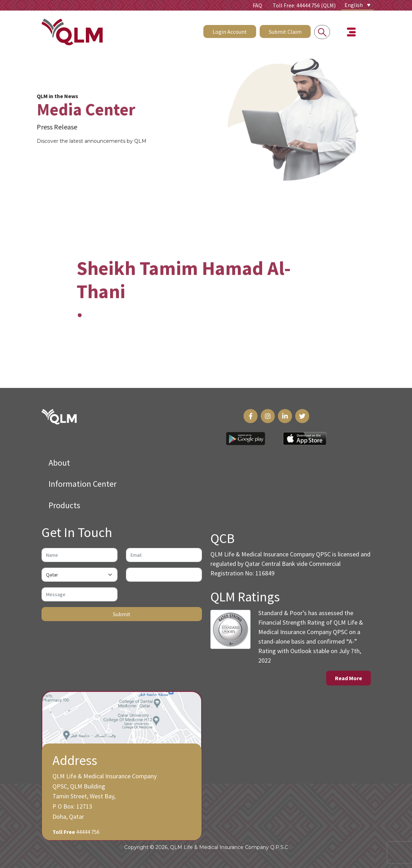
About (59, 462)
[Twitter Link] (302, 416)
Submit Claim (285, 30)
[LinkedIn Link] (285, 416)
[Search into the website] (322, 31)
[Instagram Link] (268, 416)
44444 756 (88, 831)
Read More (348, 678)
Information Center (82, 483)
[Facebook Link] (250, 416)
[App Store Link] (304, 438)
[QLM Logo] (59, 416)
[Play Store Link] (245, 438)
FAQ (257, 5)
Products (64, 505)
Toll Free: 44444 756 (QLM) (304, 5)
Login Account (230, 30)
